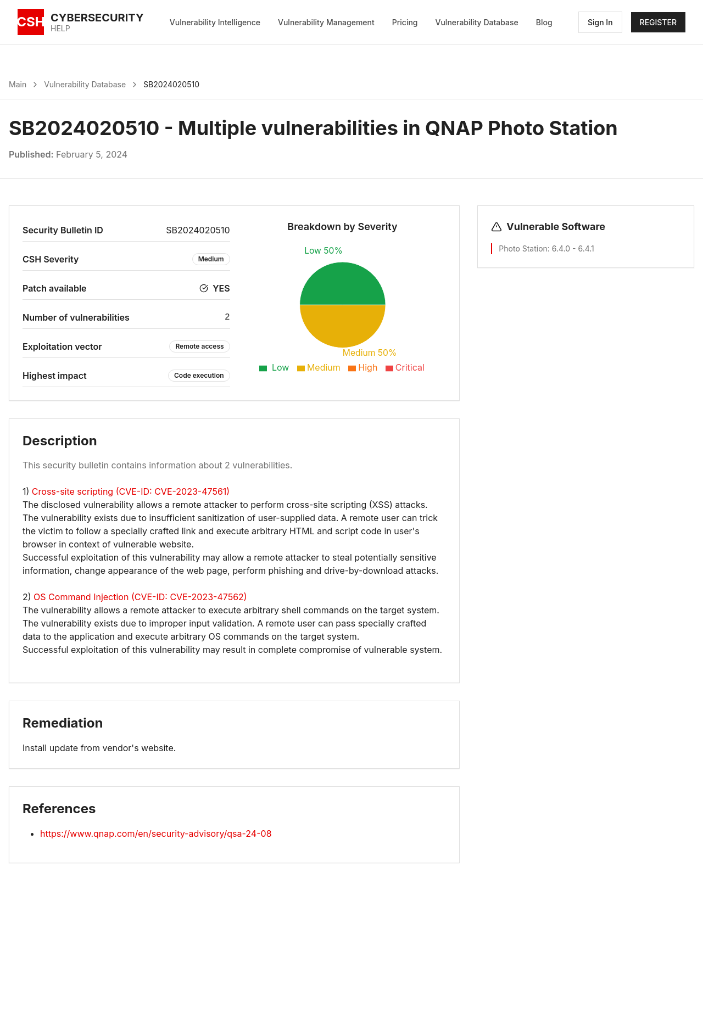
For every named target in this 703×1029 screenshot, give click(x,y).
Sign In (600, 22)
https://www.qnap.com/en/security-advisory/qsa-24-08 (156, 833)
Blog (544, 22)
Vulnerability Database (477, 22)
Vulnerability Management (326, 22)
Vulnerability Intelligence (215, 22)
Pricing (405, 22)
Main (17, 84)
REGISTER (658, 22)
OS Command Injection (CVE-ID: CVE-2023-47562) (140, 596)
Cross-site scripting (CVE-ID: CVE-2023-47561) (131, 491)
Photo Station (523, 248)
